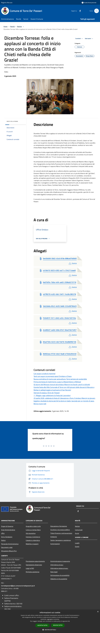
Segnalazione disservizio (34, 565)
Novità (12, 26)
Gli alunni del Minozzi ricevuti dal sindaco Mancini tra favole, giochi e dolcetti (62, 384)
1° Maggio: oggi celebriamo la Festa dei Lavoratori (52, 395)
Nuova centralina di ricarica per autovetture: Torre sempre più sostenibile (60, 379)
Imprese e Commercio (33, 537)
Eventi (77, 546)
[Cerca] (96, 11)
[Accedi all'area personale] (89, 2)
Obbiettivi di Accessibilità (58, 579)
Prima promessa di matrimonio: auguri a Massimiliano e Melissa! (57, 381)
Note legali (54, 572)
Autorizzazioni (55, 544)
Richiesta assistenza (32, 572)
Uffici (3, 533)
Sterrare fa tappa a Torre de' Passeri (47, 392)
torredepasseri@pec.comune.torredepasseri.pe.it (18, 586)
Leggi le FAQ (30, 568)
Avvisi (77, 533)
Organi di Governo (7, 526)
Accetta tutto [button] (42, 625)
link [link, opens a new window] (69, 621)
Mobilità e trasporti (32, 544)
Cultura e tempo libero (33, 530)
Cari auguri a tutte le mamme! (44, 373)
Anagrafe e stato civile (33, 526)
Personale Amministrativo (9, 544)
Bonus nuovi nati (40, 403)
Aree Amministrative (8, 530)
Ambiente (53, 537)
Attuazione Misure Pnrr (9, 551)
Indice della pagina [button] (12, 121)
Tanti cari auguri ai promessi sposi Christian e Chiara (52, 376)
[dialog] (50, 621)
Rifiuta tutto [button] (57, 625)
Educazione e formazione (58, 526)
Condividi (79, 38)
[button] (50, 630)
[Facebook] (79, 10)
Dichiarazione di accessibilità (59, 575)
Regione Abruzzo (6, 2)
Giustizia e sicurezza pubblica (60, 530)
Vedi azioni (89, 38)
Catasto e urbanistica (33, 540)
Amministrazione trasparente (60, 561)
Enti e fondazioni (6, 537)
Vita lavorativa (30, 533)
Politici (3, 540)
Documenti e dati (6, 547)
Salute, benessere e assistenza (60, 540)
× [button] (98, 611)
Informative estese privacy (59, 568)
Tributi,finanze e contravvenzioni (61, 533)
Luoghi (77, 543)
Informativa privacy (56, 565)
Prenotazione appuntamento (35, 561)
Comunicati (79, 530)
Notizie (19, 26)
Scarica (72, 263)
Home (5, 26)
